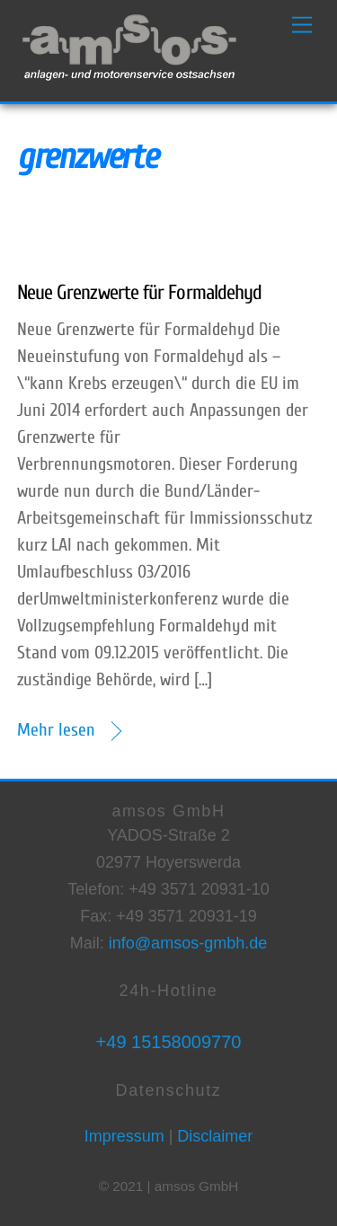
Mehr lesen (56, 729)
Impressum (124, 1136)
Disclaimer (213, 1136)
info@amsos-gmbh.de (188, 943)
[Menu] (302, 24)
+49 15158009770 (169, 1042)
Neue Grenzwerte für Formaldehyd (139, 292)
